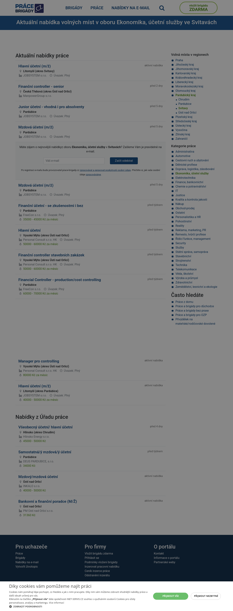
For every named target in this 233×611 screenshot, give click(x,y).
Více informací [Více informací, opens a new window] (56, 602)
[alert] (116, 305)
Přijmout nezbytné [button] (206, 596)
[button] (78, 606)
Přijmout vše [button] (171, 596)
